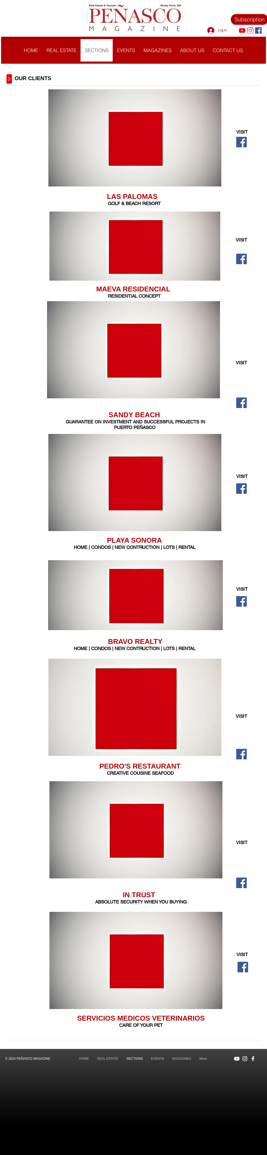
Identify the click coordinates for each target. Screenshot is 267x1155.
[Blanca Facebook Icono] (253, 1058)
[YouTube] (242, 30)
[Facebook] (241, 142)
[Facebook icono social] (258, 30)
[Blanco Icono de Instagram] (245, 1058)
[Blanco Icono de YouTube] (236, 1058)
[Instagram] (250, 30)
